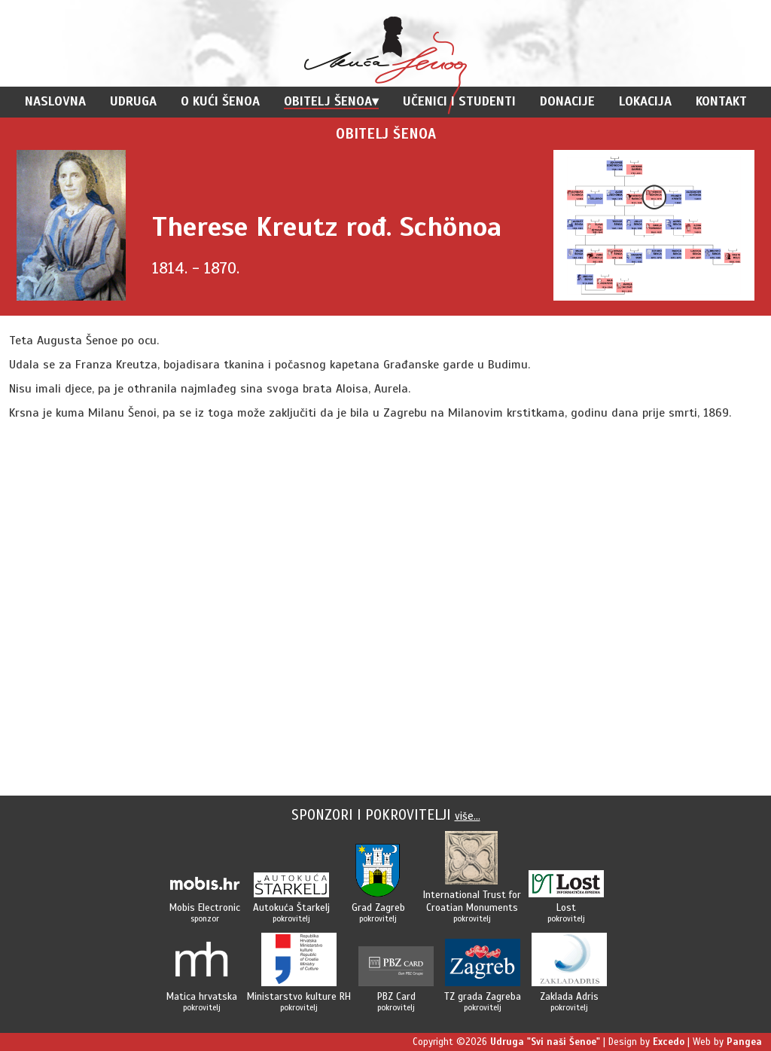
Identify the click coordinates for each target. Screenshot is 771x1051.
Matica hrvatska (201, 996)
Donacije (567, 101)
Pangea (744, 1042)
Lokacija (645, 101)
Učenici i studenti (459, 101)
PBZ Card (396, 996)
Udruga (133, 101)
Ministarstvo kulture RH (299, 996)
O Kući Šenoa (220, 101)
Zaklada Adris (569, 996)
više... (467, 816)
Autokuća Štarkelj (291, 907)
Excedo (668, 1042)
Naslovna (55, 101)
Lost (566, 907)
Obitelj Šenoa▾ (331, 102)
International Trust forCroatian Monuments (472, 901)
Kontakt (721, 101)
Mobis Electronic (204, 907)
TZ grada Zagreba (482, 996)
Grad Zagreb (378, 907)
